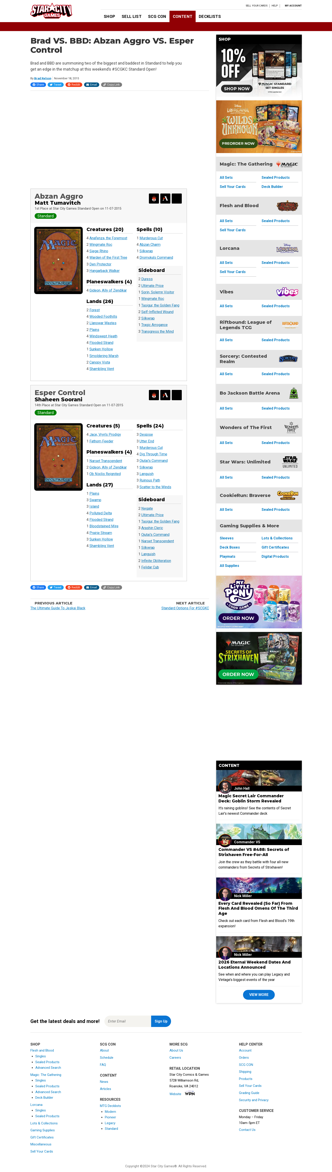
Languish (147, 474)
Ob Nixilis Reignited (105, 474)
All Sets (226, 177)
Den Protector (100, 264)
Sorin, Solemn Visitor (157, 292)
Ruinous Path (150, 480)
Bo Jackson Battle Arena (250, 393)
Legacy (110, 1123)
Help (275, 5)
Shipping (245, 1072)
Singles (40, 1056)
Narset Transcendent (105, 461)
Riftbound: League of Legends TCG (246, 325)
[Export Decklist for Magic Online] (154, 198)
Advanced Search (48, 1068)
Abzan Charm (150, 244)
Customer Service (256, 1111)
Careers (175, 1058)
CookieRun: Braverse (245, 495)
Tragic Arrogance (154, 325)
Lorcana (229, 248)
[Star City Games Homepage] (58, 11)
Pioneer (110, 1117)
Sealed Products (276, 177)
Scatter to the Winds (155, 487)
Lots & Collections (277, 538)
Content (182, 16)
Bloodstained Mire (103, 526)
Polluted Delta (100, 513)
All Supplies (229, 566)
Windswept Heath (103, 336)
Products (245, 1079)
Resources (110, 1099)
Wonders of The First (246, 427)
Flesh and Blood (239, 205)
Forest (94, 310)
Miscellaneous (40, 1144)
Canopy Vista (99, 362)
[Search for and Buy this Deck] (177, 198)
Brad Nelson (42, 78)
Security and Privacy (254, 1100)
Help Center (250, 1044)
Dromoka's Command (156, 257)
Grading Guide (249, 1093)
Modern (110, 1112)
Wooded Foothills (103, 316)
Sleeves (227, 538)
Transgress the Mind (157, 331)
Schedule (106, 1058)
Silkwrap (146, 251)
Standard (111, 1129)
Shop (109, 16)
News (104, 1082)
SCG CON (157, 16)
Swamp (95, 500)
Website (175, 1094)
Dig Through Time (153, 454)
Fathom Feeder (101, 441)
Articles (105, 1089)
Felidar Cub (150, 567)
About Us (176, 1050)
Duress (147, 279)
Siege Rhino (98, 251)
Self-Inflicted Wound (157, 312)
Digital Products (275, 556)
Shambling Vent (101, 369)
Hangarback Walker (104, 271)
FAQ (103, 1065)
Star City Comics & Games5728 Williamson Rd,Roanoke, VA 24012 (189, 1080)
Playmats (227, 556)
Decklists (210, 16)
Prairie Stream (100, 533)
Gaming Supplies (42, 1130)
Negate (147, 508)
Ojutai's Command (154, 461)
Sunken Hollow (101, 349)
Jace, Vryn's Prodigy (105, 434)
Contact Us (247, 1130)
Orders (244, 1058)
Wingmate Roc (100, 244)
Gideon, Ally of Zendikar (108, 290)
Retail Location (184, 1068)
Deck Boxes (230, 547)
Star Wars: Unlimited (245, 462)
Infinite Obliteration (156, 561)
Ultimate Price (152, 286)
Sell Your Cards (256, 5)
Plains (94, 330)
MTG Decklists (110, 1106)
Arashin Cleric (152, 528)
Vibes (226, 292)
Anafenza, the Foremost (108, 238)
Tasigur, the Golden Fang (160, 305)
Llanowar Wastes (102, 323)
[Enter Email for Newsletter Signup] (127, 1021)
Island (94, 506)
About (104, 1050)
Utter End (147, 441)
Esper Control (60, 392)
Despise (146, 434)
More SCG (178, 1044)
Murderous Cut (151, 238)
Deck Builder (272, 187)
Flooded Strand (101, 343)
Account (245, 1050)
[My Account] (292, 6)
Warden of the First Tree (108, 257)
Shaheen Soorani (58, 399)
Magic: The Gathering (246, 164)
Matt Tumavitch (58, 203)
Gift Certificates (275, 547)
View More (259, 995)
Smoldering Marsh (103, 356)
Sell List (131, 16)
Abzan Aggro (59, 196)
